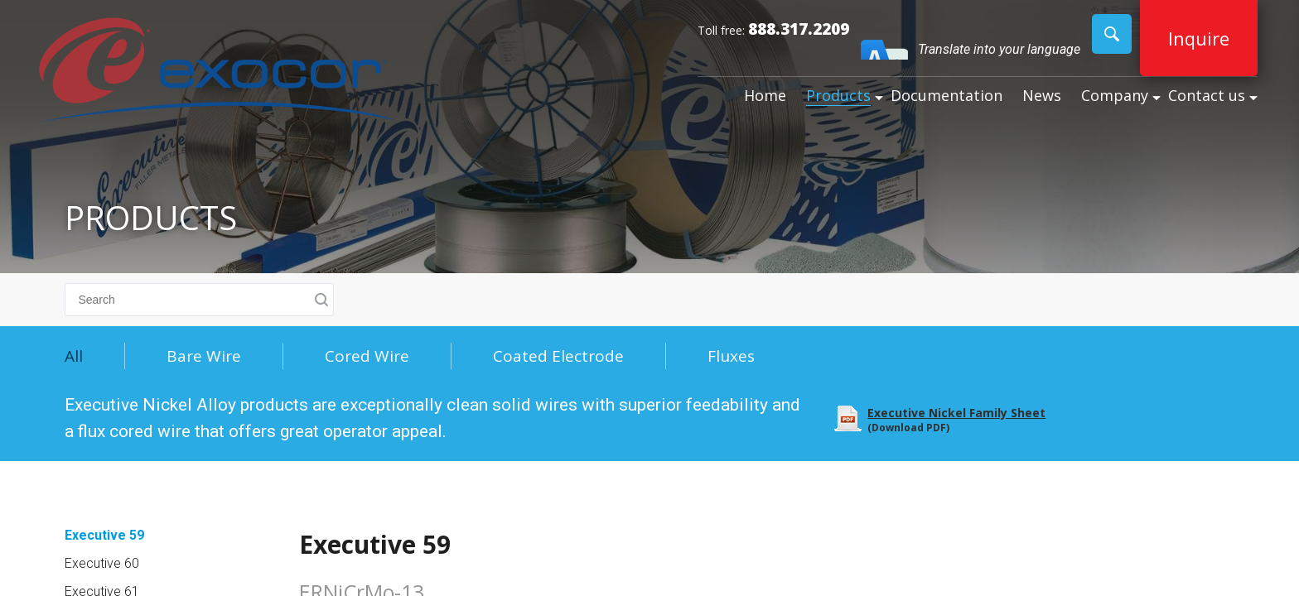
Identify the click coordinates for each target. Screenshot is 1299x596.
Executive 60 (102, 563)
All (74, 356)
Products (838, 95)
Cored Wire (367, 356)
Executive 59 (104, 535)
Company (1114, 95)
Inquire (1198, 38)
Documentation (946, 95)
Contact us (1206, 95)
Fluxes (731, 356)
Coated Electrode (558, 356)
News (1041, 95)
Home (765, 95)
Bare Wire (204, 356)
